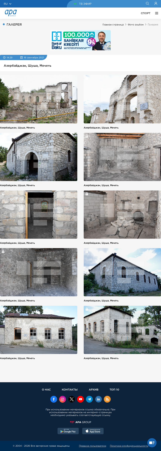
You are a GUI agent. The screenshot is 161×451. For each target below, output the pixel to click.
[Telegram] (89, 399)
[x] (71, 399)
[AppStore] (93, 431)
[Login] (155, 4)
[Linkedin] (98, 399)
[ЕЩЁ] (155, 13)
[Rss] (107, 399)
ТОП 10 (114, 389)
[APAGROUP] (80, 422)
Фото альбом (136, 24)
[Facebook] (53, 399)
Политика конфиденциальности (129, 445)
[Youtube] (80, 399)
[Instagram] (62, 399)
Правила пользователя (92, 445)
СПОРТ (145, 13)
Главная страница (113, 24)
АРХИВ (93, 389)
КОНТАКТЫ (70, 389)
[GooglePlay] (68, 431)
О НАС (46, 389)
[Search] (147, 3)
